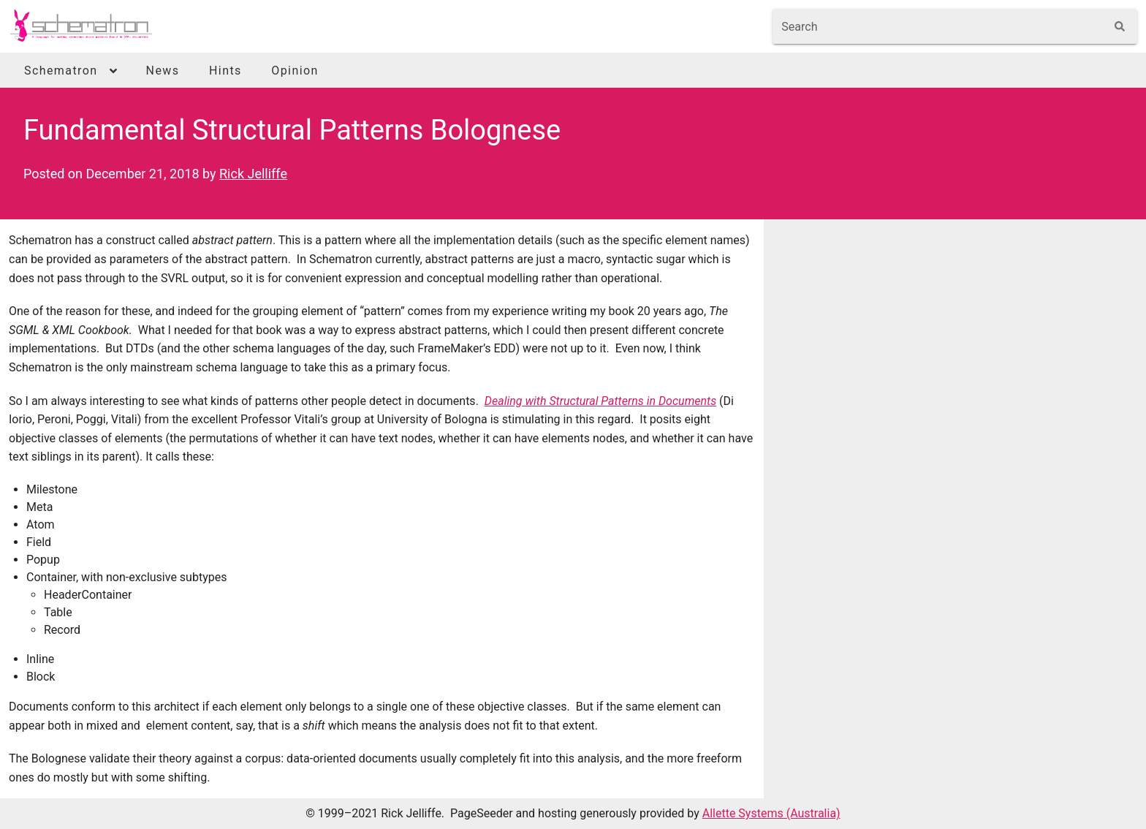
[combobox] (938, 26)
